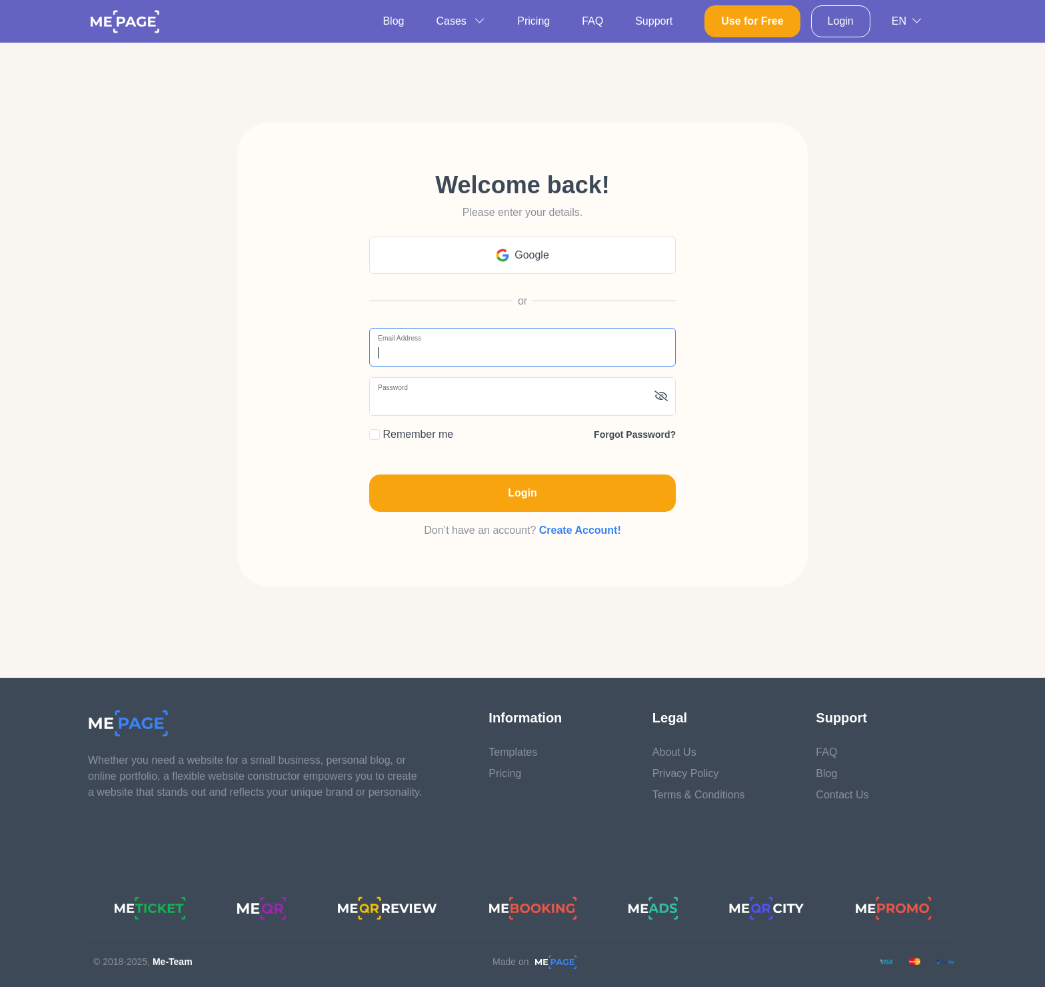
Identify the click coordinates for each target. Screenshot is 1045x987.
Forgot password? (635, 434)
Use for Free (752, 21)
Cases (460, 21)
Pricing (533, 21)
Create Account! (580, 530)
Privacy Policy (685, 773)
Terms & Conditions (698, 794)
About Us (674, 752)
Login (841, 21)
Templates (513, 752)
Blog (393, 21)
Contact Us (842, 794)
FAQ (592, 21)
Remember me (411, 434)
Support (653, 21)
